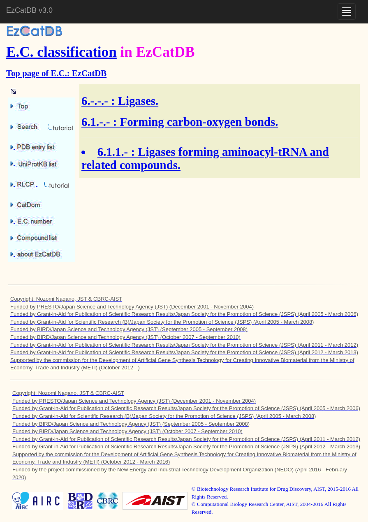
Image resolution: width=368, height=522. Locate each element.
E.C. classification (61, 52)
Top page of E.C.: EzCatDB (56, 73)
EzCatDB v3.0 (29, 10)
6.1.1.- (112, 151)
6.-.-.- (94, 100)
